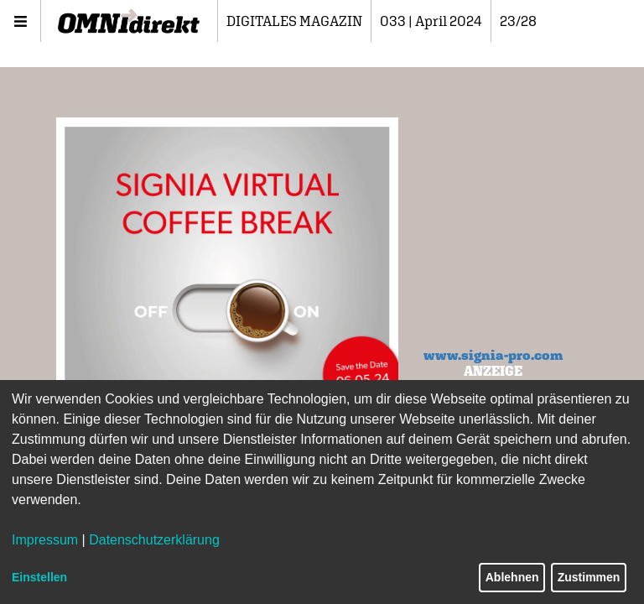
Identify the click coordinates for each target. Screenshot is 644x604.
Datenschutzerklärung (154, 540)
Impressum (45, 540)
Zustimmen (589, 577)
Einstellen (39, 577)
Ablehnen (512, 577)
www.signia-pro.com (493, 354)
